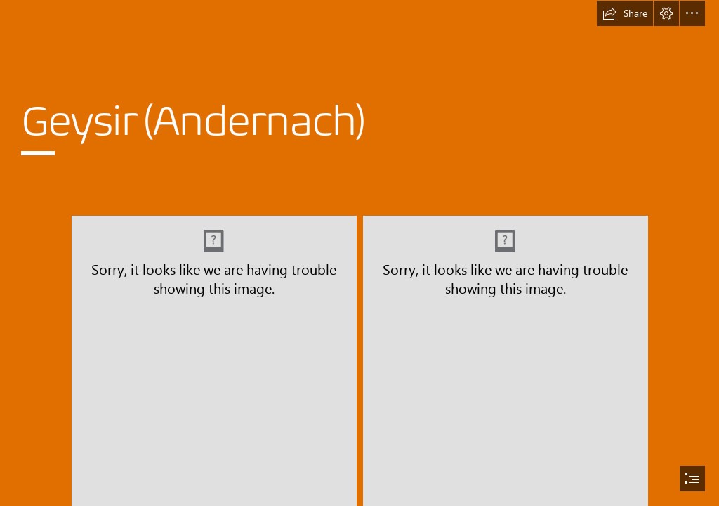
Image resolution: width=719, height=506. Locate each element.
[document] (359, 253)
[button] (625, 13)
